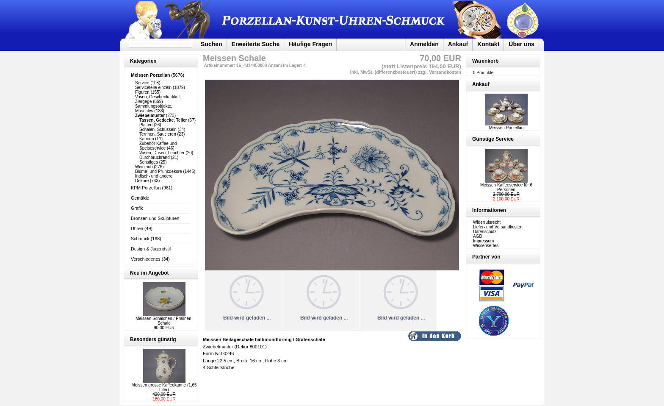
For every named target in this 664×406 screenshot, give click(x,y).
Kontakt (488, 44)
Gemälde (140, 197)
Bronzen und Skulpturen (155, 218)
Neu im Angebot (149, 273)
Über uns (521, 44)
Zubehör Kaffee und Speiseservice (158, 145)
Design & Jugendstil (151, 248)
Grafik (137, 208)
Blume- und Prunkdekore (158, 171)
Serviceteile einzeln (153, 87)
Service (142, 83)
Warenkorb (485, 61)
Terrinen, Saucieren (157, 134)
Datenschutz (485, 231)
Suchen (211, 44)
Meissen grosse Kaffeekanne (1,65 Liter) (163, 387)
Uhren (137, 228)
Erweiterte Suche (256, 44)
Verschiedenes (145, 258)
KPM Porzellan (145, 187)
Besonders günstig (153, 339)
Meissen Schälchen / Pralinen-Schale (164, 320)
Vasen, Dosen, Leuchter (162, 152)
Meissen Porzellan (506, 126)
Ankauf (458, 44)
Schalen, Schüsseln (158, 129)
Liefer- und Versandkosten (498, 227)
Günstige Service (493, 139)
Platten (145, 124)
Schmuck (140, 238)
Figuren (142, 92)
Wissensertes (485, 245)
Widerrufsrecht (487, 222)
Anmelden (424, 44)
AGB (477, 236)
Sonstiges (148, 162)
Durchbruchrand (154, 157)
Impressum (483, 241)
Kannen (146, 138)
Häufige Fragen (310, 44)
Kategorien (143, 61)
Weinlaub (144, 166)
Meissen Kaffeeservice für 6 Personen (506, 187)
